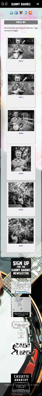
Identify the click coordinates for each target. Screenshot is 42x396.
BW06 (21, 174)
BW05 (21, 210)
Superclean (27, 394)
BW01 (21, 246)
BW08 (21, 133)
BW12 (21, 97)
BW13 (21, 61)
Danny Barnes (21, 5)
